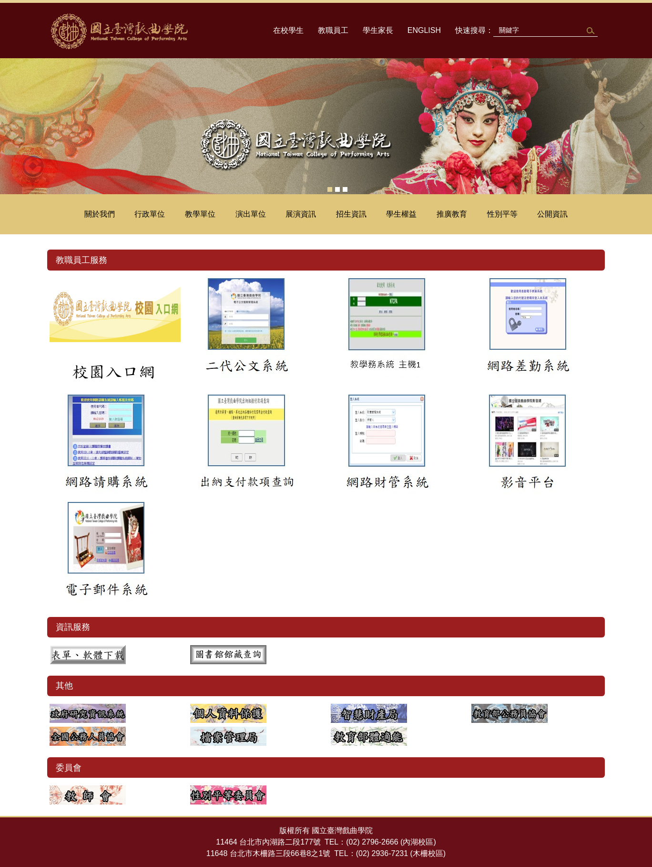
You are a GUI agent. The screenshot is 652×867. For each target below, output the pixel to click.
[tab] (330, 189)
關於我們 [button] (99, 214)
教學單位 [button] (200, 214)
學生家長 (378, 30)
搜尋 (589, 30)
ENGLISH (424, 30)
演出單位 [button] (250, 214)
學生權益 (401, 214)
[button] (12, 126)
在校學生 (288, 30)
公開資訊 (552, 214)
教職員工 (333, 30)
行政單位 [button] (149, 214)
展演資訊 (300, 214)
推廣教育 (452, 214)
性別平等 (502, 214)
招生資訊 (351, 214)
